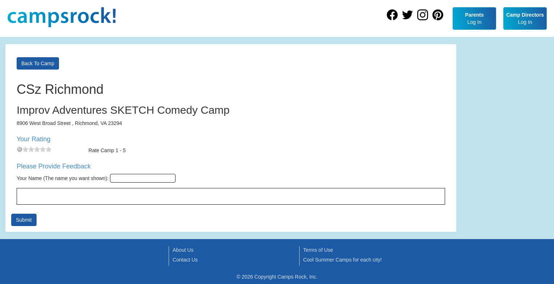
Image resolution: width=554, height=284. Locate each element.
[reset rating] (19, 149)
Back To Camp (37, 63)
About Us (183, 250)
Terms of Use (318, 250)
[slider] (36, 149)
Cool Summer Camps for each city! (342, 260)
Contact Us (185, 260)
